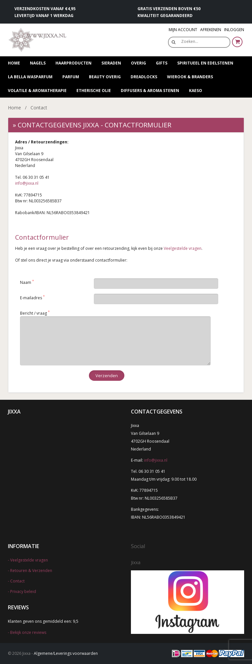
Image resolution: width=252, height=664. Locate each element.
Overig (138, 63)
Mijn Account (183, 29)
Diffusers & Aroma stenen (150, 90)
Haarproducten (73, 63)
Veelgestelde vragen (182, 248)
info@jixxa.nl (26, 183)
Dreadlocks (144, 77)
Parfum (70, 77)
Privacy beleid (23, 591)
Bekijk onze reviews (28, 632)
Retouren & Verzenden (31, 570)
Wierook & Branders (190, 77)
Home (14, 63)
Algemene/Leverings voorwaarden (66, 653)
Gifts (161, 63)
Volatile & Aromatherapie (37, 90)
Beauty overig (105, 77)
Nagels (38, 63)
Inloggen (234, 29)
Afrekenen (210, 29)
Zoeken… (189, 41)
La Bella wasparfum (30, 77)
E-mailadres (31, 298)
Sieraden (111, 63)
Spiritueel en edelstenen (205, 63)
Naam (25, 282)
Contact (17, 581)
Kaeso (195, 90)
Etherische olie (93, 90)
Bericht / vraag (33, 313)
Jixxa (135, 562)
